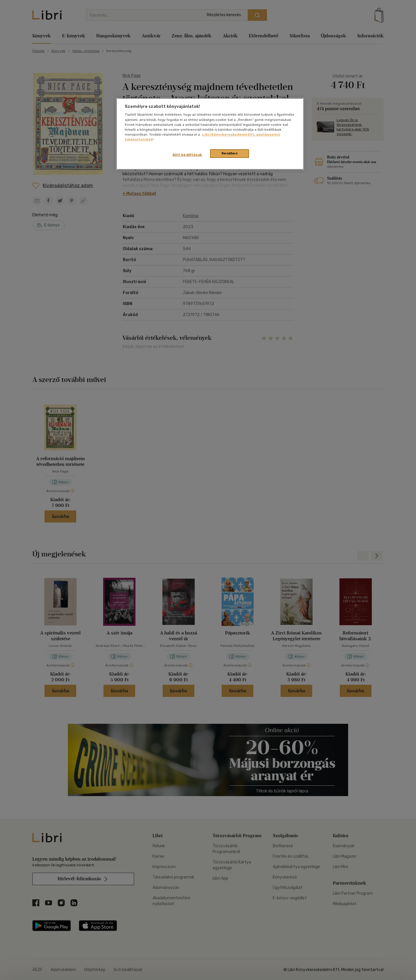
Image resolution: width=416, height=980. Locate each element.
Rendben (230, 153)
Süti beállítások (187, 155)
